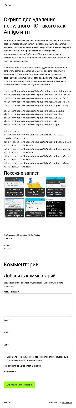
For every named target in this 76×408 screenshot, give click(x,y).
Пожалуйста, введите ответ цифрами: (22, 366)
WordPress (67, 402)
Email (7, 332)
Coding (37, 235)
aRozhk (7, 5)
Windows (8, 248)
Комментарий (11, 292)
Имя (6, 320)
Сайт (6, 345)
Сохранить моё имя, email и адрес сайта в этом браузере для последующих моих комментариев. (37, 359)
